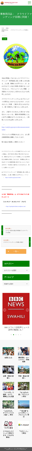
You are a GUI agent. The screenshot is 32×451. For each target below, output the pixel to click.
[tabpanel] (16, 312)
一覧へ (16, 251)
